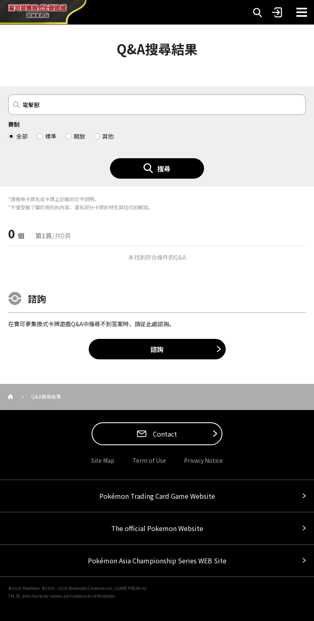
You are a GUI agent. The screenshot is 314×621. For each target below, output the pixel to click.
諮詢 (157, 349)
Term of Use (149, 460)
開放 (79, 136)
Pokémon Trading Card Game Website (157, 496)
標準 (50, 136)
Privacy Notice (203, 460)
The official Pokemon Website (157, 528)
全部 (22, 136)
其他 (108, 136)
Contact (164, 434)
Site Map (102, 460)
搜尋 (163, 168)
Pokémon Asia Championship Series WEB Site (157, 560)
